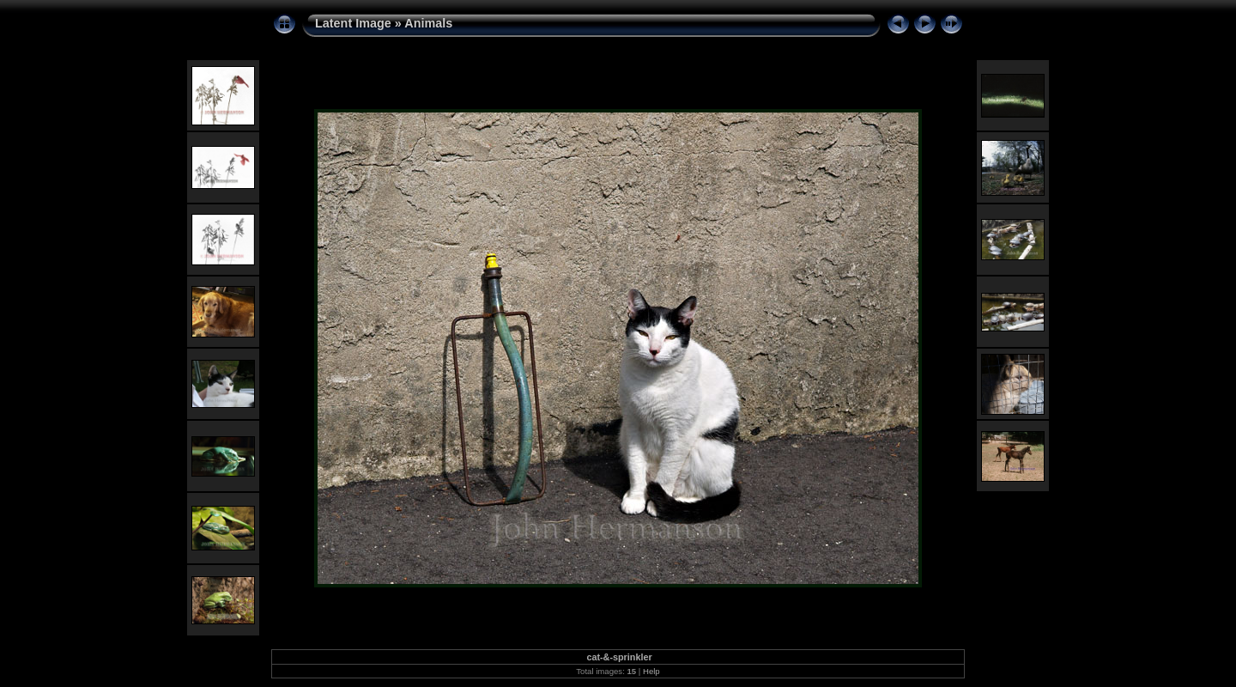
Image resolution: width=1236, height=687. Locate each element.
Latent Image (353, 23)
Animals (428, 23)
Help (651, 671)
